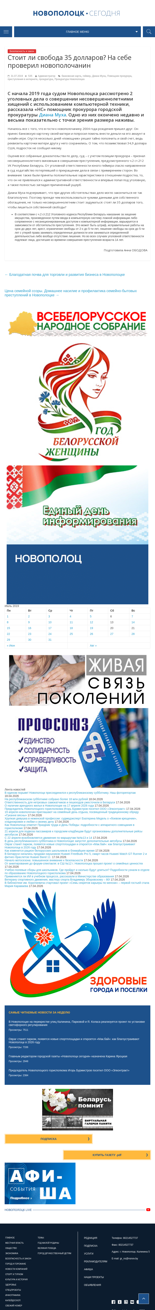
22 (8, 635)
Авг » (93, 646)
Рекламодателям (95, 1247)
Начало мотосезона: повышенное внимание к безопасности (44, 861)
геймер (87, 77)
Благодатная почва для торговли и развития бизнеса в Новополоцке (65, 276)
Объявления (92, 1271)
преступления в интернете (23, 80)
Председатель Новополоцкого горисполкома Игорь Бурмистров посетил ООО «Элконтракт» (65, 809)
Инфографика (12, 1281)
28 (133, 635)
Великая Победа (47, 1234)
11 (71, 623)
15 (8, 629)
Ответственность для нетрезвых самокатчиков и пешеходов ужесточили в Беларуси (60, 803)
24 (50, 635)
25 (71, 635)
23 (29, 635)
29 (8, 641)
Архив (8, 1297)
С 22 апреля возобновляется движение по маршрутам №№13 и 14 (48, 838)
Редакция (90, 1224)
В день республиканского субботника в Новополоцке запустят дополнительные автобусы (63, 842)
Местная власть (14, 1229)
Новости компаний (16, 1255)
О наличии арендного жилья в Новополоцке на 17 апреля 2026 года (49, 806)
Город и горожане (15, 1250)
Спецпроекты (13, 1276)
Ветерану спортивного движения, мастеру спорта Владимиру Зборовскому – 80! (57, 880)
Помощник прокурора (119, 77)
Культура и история (16, 1265)
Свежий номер (13, 1291)
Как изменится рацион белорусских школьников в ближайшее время (49, 851)
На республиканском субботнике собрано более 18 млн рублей (46, 800)
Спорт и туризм (14, 1260)
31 (50, 641)
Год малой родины (48, 1229)
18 (71, 629)
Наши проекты (94, 1263)
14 (133, 623)
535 (28, 77)
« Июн (11, 646)
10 (50, 623)
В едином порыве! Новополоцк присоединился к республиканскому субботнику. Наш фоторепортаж (70, 793)
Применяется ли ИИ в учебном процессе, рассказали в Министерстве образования (59, 877)
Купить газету (115, 1140)
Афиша (88, 1255)
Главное (10, 1224)
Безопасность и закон (22, 52)
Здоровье (10, 1271)
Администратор (47, 77)
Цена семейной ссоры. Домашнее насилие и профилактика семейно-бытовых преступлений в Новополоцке (71, 294)
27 (111, 635)
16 (29, 629)
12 (91, 623)
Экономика (11, 1239)
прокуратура (46, 80)
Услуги (88, 1239)
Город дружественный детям (54, 1239)
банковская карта (71, 77)
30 (29, 641)
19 (91, 629)
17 (50, 629)
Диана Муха (99, 77)
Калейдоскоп (13, 1286)
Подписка (40, 1140)
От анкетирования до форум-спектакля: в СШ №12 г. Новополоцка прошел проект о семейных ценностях (74, 864)
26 (91, 635)
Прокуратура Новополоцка (69, 80)
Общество (11, 1234)
